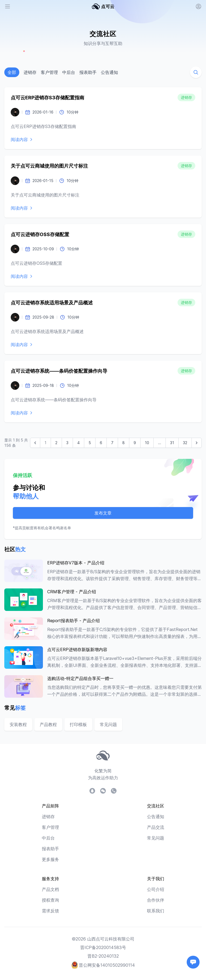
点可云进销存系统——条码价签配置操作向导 (59, 371)
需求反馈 (50, 910)
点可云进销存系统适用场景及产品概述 (52, 302)
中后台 (68, 72)
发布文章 (103, 513)
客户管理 (49, 72)
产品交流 (155, 827)
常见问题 (108, 724)
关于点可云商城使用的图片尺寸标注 (49, 166)
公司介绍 (155, 889)
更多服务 (50, 859)
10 (147, 442)
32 (185, 442)
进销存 (30, 72)
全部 (12, 72)
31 (172, 442)
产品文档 (50, 889)
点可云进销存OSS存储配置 (40, 234)
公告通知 (109, 72)
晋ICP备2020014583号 (103, 947)
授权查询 (50, 900)
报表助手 (88, 72)
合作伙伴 (155, 900)
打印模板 (78, 724)
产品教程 (48, 724)
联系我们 (155, 910)
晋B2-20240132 (103, 956)
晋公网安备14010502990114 (107, 965)
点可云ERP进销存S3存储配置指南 (47, 97)
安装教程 (18, 724)
